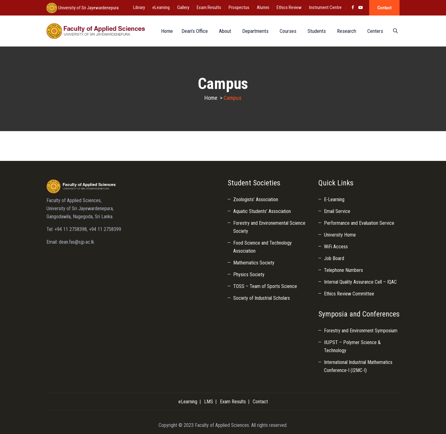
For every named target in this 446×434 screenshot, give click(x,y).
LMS (208, 402)
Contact (384, 7)
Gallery (183, 7)
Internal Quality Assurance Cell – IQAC (360, 282)
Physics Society (249, 274)
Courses (286, 31)
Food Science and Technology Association (262, 247)
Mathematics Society (253, 263)
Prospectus (239, 7)
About (223, 31)
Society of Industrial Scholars (261, 298)
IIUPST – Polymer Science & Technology (352, 346)
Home (164, 31)
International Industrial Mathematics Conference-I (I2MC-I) (358, 366)
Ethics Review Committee (349, 294)
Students (315, 31)
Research (345, 31)
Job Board (334, 258)
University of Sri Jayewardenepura (88, 8)
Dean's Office (193, 31)
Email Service (337, 211)
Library (139, 7)
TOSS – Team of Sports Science (265, 286)
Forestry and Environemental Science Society (269, 227)
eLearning (161, 7)
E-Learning (334, 199)
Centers (374, 31)
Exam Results (209, 7)
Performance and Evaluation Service (359, 223)
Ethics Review (289, 7)
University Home (340, 235)
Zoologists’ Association (255, 199)
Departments (254, 31)
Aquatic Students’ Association (262, 211)
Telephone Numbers (343, 270)
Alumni (263, 7)
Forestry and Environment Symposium (360, 331)
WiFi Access (336, 247)
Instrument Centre (325, 7)
